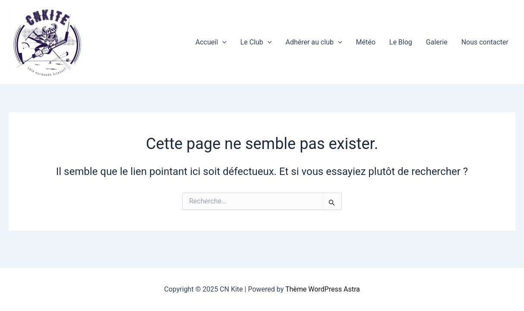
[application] (222, 42)
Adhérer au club (313, 42)
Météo (366, 42)
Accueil (211, 42)
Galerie (437, 42)
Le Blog (400, 42)
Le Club (256, 42)
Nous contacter (484, 42)
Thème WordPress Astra (322, 289)
